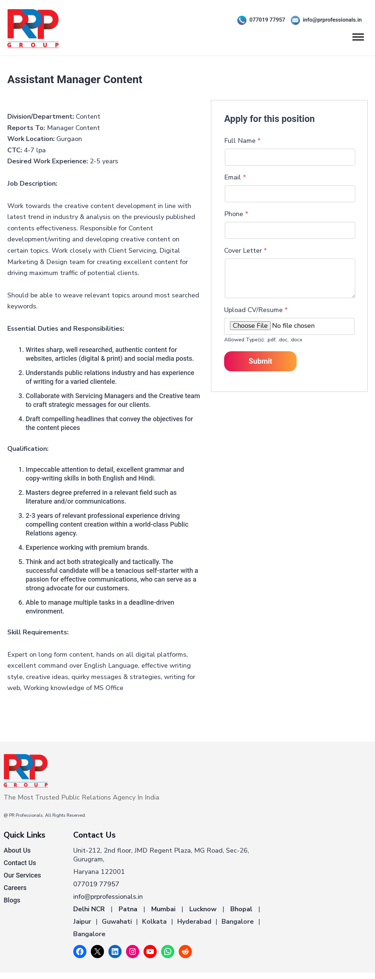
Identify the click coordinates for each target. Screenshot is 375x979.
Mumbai (163, 909)
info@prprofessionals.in (323, 20)
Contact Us (20, 863)
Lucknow (202, 909)
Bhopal (241, 909)
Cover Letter (245, 250)
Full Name (242, 140)
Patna (128, 909)
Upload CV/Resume (256, 309)
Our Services (22, 875)
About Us (17, 850)
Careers (15, 887)
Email (235, 177)
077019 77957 (258, 20)
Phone (236, 213)
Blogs (12, 900)
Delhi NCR (89, 909)
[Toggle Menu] (358, 36)
